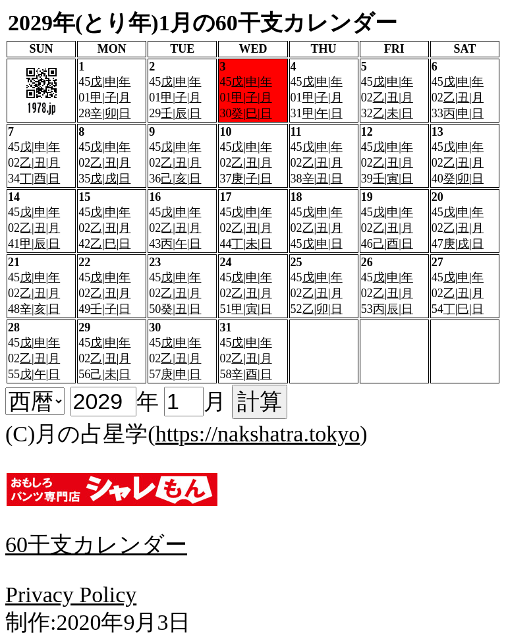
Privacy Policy (70, 594)
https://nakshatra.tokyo (257, 434)
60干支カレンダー (96, 544)
